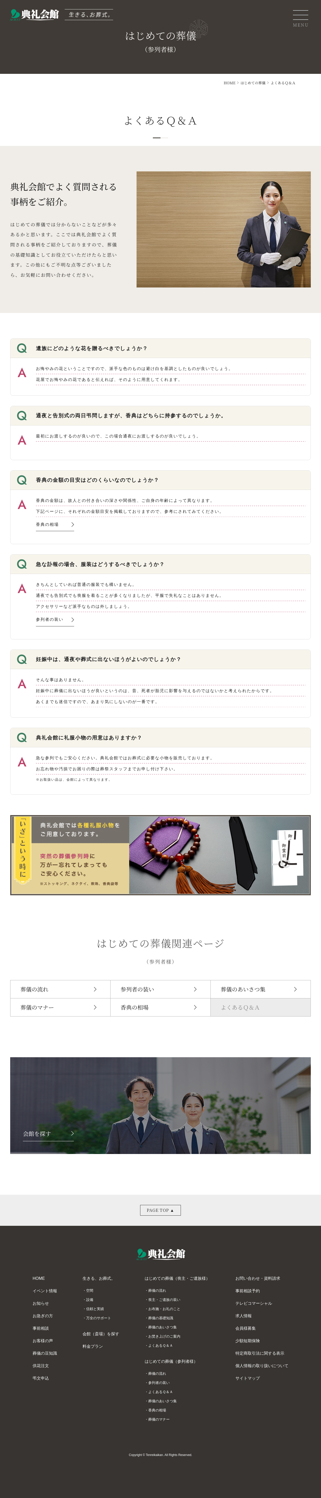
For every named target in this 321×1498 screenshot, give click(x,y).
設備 (89, 1300)
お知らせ (41, 1303)
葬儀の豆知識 (45, 1353)
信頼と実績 (95, 1309)
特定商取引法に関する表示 (259, 1353)
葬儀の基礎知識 (160, 1318)
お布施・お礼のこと (164, 1309)
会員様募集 (245, 1328)
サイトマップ (247, 1378)
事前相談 (41, 1328)
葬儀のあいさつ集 (243, 989)
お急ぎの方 (43, 1316)
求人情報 (243, 1316)
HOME (229, 82)
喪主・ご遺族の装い (164, 1300)
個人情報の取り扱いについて (261, 1366)
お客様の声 (43, 1341)
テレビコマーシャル (253, 1303)
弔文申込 (41, 1378)
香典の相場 (55, 525)
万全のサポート (98, 1318)
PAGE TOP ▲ (161, 1210)
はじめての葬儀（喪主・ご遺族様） (177, 1278)
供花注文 (41, 1366)
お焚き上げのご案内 (164, 1336)
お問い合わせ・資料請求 (257, 1278)
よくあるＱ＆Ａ (240, 1007)
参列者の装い (55, 620)
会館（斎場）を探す (101, 1334)
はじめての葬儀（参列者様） (171, 1361)
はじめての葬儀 (252, 82)
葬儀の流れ (34, 989)
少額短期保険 (247, 1341)
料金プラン (93, 1346)
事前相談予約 (247, 1291)
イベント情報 (45, 1291)
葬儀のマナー (37, 1007)
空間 (89, 1290)
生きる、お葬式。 (99, 1278)
